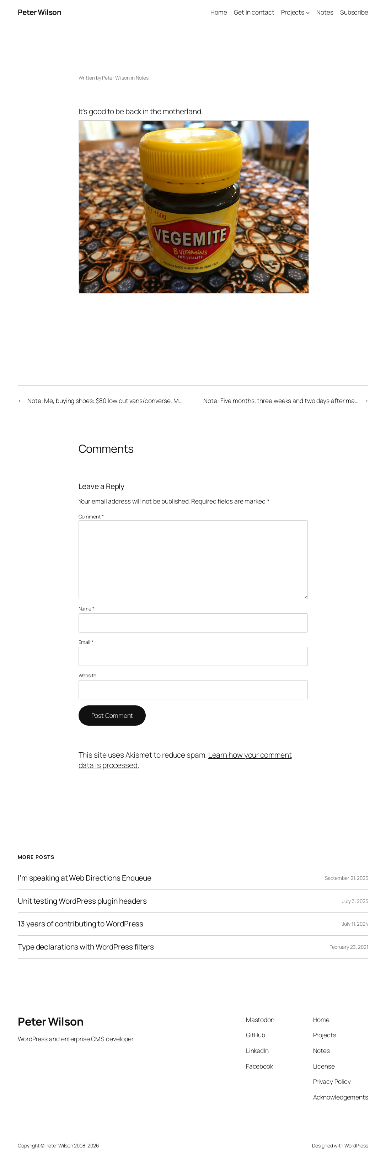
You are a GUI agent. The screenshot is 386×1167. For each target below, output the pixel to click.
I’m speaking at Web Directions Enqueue (84, 878)
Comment (91, 516)
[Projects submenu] (308, 12)
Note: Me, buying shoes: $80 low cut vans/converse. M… (105, 400)
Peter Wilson (39, 12)
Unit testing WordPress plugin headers (82, 901)
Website (87, 675)
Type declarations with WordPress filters (86, 947)
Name (87, 608)
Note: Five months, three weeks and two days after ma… (281, 400)
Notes (142, 77)
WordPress (356, 1145)
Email (86, 642)
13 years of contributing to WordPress (80, 924)
